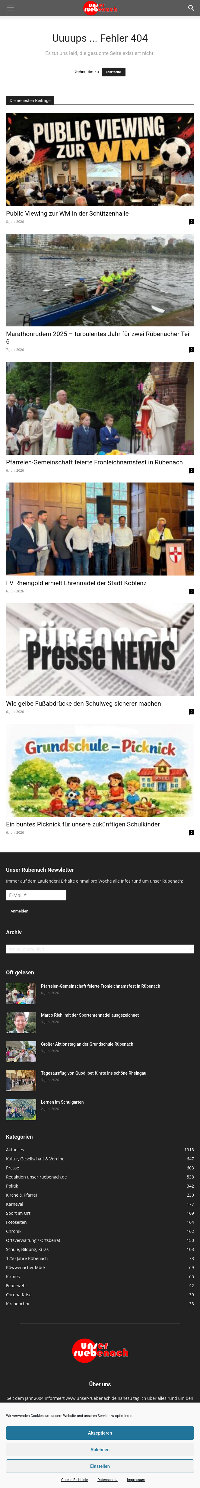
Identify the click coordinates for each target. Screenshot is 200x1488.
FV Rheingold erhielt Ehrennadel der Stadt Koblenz (76, 583)
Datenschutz (107, 1480)
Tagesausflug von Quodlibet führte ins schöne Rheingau (93, 1073)
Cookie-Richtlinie (74, 1480)
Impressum (136, 1480)
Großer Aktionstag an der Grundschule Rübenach (87, 1044)
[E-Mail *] (36, 895)
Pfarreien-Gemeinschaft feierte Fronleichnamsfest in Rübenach (94, 462)
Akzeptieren (100, 1433)
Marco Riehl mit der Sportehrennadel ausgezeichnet (90, 1015)
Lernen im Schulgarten (62, 1102)
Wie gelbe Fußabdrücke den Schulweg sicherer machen (83, 703)
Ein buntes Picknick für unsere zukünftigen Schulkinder (83, 824)
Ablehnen (100, 1449)
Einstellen (100, 1466)
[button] (10, 8)
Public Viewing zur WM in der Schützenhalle (67, 213)
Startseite (113, 72)
